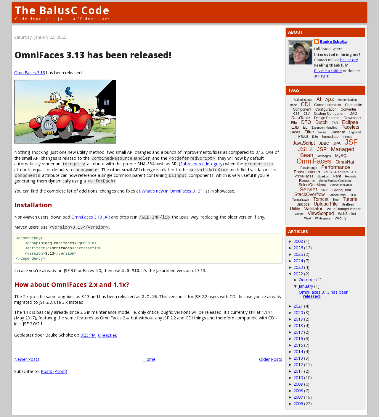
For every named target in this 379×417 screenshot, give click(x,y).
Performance (335, 167)
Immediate (330, 137)
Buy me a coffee (328, 70)
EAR (335, 123)
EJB (295, 127)
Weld (307, 218)
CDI (305, 104)
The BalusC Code (62, 10)
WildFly (340, 218)
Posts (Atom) (54, 371)
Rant (337, 176)
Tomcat (321, 199)
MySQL (342, 155)
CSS (296, 113)
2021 (298, 306)
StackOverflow (309, 194)
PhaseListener (307, 171)
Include (347, 136)
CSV (306, 113)
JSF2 (305, 149)
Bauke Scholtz (333, 41)
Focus (322, 132)
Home (149, 359)
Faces (295, 132)
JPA (337, 143)
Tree (335, 199)
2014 (298, 351)
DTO (306, 122)
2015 (298, 345)
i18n (315, 136)
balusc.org (349, 59)
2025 (298, 254)
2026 (298, 247)
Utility (295, 208)
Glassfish (337, 132)
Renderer (307, 180)
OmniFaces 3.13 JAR (90, 217)
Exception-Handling (324, 127)
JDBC (324, 143)
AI (319, 99)
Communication (327, 105)
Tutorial (351, 199)
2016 (298, 338)
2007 (298, 397)
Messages (324, 156)
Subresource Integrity (201, 164)
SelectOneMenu (312, 184)
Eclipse (350, 122)
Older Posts (270, 359)
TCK (353, 195)
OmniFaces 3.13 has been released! (92, 55)
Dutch (321, 122)
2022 (298, 274)
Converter (348, 109)
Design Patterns (326, 118)
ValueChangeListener (344, 209)
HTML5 (303, 136)
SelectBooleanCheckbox (335, 180)
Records (350, 176)
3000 (298, 241)
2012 (298, 364)
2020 (298, 312)
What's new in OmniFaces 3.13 (171, 191)
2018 (298, 325)
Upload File (326, 203)
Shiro (324, 190)
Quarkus (323, 176)
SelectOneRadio (341, 185)
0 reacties (107, 335)
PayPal (323, 76)
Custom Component (330, 113)
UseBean (348, 204)
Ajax (329, 99)
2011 (298, 371)
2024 (298, 261)
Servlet (308, 189)
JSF (351, 142)
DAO (353, 113)
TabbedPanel (337, 195)
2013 (298, 358)
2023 (298, 267)
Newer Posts (26, 359)
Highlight (355, 132)
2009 (298, 384)
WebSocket (347, 214)
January (306, 286)
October (307, 279)
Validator (313, 208)
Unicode (302, 204)
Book (293, 105)
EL (305, 127)
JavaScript (304, 143)
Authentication (347, 99)
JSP (322, 149)
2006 (298, 403)
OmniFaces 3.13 (29, 72)
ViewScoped (321, 213)
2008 (298, 390)
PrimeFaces (303, 176)
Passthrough (309, 167)
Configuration (325, 109)
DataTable (300, 117)
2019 (298, 319)
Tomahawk (300, 200)
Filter (309, 131)
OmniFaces (314, 161)
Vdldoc (298, 214)
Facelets (350, 127)
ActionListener (303, 99)
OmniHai (344, 161)
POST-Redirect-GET (341, 172)
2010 (298, 377)
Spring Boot (341, 190)
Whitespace (322, 218)
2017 (298, 332)
